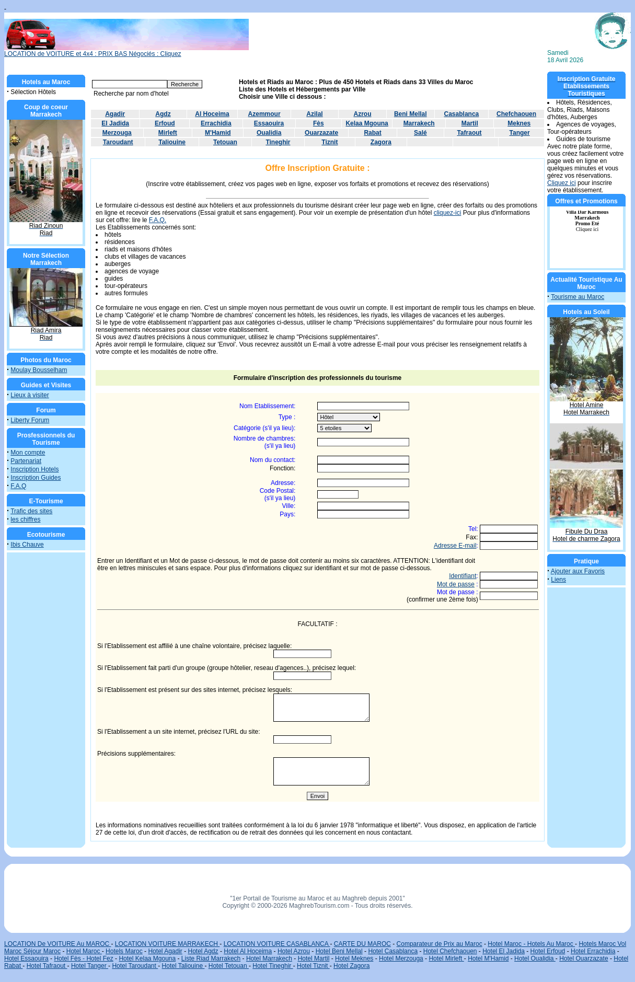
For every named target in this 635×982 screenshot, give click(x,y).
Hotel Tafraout (47, 965)
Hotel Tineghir (272, 965)
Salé (420, 132)
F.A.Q (18, 486)
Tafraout (469, 132)
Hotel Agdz (203, 951)
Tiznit (329, 142)
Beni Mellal (410, 114)
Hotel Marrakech (269, 958)
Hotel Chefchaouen (450, 951)
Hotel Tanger (89, 965)
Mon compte (27, 452)
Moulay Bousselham (38, 370)
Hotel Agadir (165, 951)
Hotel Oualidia (535, 958)
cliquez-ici (447, 212)
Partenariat (25, 461)
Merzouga (117, 132)
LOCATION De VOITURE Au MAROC (57, 944)
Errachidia (216, 123)
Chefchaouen (516, 114)
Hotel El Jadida (503, 951)
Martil (469, 123)
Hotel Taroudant (135, 965)
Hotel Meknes (354, 958)
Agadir (115, 114)
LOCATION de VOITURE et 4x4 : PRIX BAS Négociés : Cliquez (126, 50)
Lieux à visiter (29, 395)
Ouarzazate (321, 132)
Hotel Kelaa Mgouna (147, 958)
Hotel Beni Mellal (339, 951)
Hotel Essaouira (26, 958)
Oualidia (269, 132)
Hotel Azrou (294, 951)
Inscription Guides (35, 477)
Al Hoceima (212, 114)
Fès (318, 123)
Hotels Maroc (124, 951)
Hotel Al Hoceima (248, 951)
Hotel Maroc (84, 951)
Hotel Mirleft (446, 958)
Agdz (162, 114)
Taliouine (172, 142)
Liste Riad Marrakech (210, 958)
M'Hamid (218, 132)
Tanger (520, 132)
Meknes (518, 123)
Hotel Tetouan (229, 965)
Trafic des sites (31, 511)
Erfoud (165, 123)
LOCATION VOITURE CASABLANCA (277, 944)
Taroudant (118, 142)
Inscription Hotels (34, 469)
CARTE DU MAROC (362, 944)
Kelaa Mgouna (366, 123)
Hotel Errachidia (593, 951)
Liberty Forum (29, 420)
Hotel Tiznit (313, 965)
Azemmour (264, 114)
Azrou (362, 114)
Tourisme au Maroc (577, 297)
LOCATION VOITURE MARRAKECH (167, 944)
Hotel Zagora (351, 965)
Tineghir (277, 142)
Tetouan (225, 142)
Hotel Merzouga (401, 958)
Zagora (381, 142)
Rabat (372, 132)
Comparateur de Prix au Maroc (439, 944)
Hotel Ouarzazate (583, 958)
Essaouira (269, 123)
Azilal (314, 114)
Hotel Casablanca (393, 951)
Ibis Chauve (26, 544)
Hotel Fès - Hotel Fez (83, 958)
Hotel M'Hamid (488, 958)
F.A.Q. (157, 220)
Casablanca (461, 114)
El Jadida (115, 123)
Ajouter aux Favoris (578, 571)
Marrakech (419, 123)
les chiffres (25, 519)
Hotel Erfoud (547, 951)
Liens (558, 579)
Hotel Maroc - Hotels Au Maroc (531, 944)
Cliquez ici (561, 183)
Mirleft (167, 132)
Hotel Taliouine (183, 965)
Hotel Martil (314, 958)
